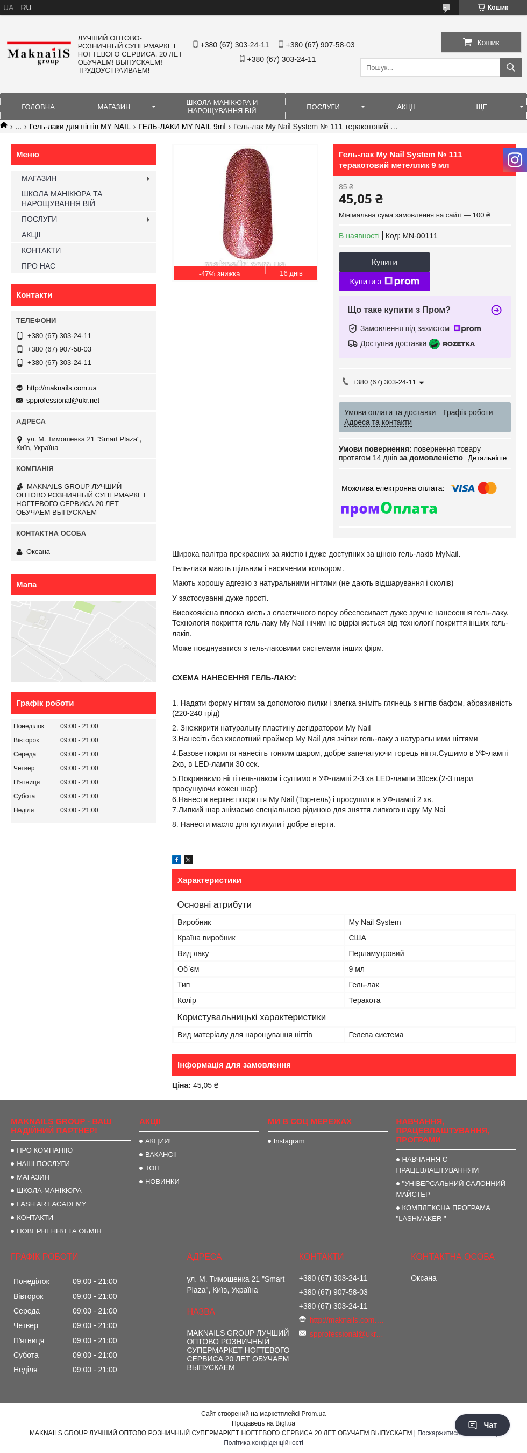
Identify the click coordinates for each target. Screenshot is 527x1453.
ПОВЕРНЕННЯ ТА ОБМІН (59, 1231)
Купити (384, 261)
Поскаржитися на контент (455, 1433)
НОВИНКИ (162, 1181)
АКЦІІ (406, 107)
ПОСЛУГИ (323, 107)
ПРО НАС (38, 266)
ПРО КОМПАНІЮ (45, 1150)
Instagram (289, 1141)
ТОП (152, 1168)
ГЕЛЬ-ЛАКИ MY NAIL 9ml (181, 126)
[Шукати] (511, 67)
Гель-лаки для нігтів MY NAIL (80, 126)
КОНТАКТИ (41, 250)
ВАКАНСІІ (161, 1154)
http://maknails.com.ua (62, 388)
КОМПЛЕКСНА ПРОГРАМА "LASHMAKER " (443, 1213)
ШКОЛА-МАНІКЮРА (49, 1191)
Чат (482, 1425)
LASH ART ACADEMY (52, 1204)
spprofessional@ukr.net (62, 400)
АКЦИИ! (158, 1141)
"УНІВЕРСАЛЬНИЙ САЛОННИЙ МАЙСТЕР (451, 1189)
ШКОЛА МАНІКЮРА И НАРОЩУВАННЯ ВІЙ (222, 107)
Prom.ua (314, 1413)
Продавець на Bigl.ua (263, 1423)
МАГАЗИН (114, 107)
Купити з (384, 281)
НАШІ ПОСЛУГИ (43, 1164)
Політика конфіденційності (263, 1443)
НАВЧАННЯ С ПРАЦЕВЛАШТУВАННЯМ (437, 1164)
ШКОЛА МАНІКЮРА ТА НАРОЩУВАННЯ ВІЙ (62, 198)
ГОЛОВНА (38, 107)
